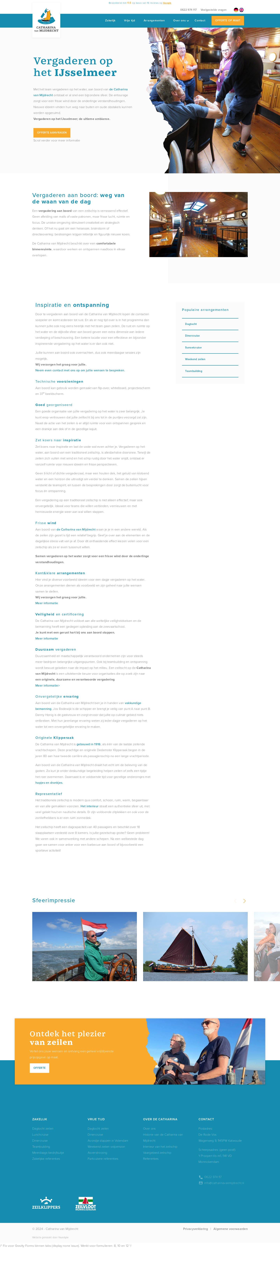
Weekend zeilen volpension (106, 1165)
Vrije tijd (129, 20)
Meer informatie (46, 603)
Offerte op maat (228, 20)
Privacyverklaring (195, 1247)
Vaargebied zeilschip (157, 1171)
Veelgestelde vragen (214, 10)
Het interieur (89, 806)
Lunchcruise (40, 1153)
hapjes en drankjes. (49, 782)
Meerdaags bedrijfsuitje (48, 1171)
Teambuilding (210, 371)
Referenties (150, 1177)
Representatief (48, 793)
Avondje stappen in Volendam (108, 1159)
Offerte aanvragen (52, 133)
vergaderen (55, 649)
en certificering (59, 614)
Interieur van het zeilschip (160, 1165)
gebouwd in (85, 744)
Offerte (39, 1086)
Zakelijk (110, 20)
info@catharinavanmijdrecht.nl (224, 1201)
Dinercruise (210, 336)
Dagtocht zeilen (42, 1147)
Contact (200, 20)
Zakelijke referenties (46, 1177)
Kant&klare (60, 573)
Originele (54, 737)
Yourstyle (63, 1255)
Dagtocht (210, 324)
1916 (97, 744)
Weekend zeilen (210, 359)
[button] (244, 901)
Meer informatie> (47, 685)
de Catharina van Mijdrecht (76, 529)
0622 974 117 (188, 10)
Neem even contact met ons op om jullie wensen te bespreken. (80, 370)
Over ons (181, 20)
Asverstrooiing (97, 1171)
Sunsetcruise (210, 348)
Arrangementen (154, 20)
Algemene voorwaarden (231, 1247)
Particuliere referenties (103, 1177)
